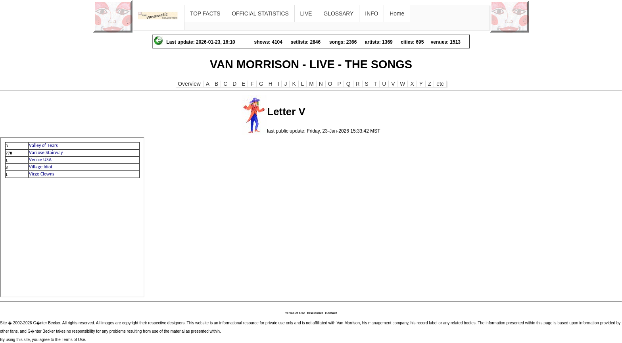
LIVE (306, 13)
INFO (371, 13)
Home (397, 13)
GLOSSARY (339, 13)
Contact (331, 313)
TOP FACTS (205, 13)
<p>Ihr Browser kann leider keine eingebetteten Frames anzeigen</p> (72, 217)
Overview (189, 84)
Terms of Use (295, 313)
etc (439, 84)
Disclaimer (315, 313)
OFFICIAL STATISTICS (260, 13)
